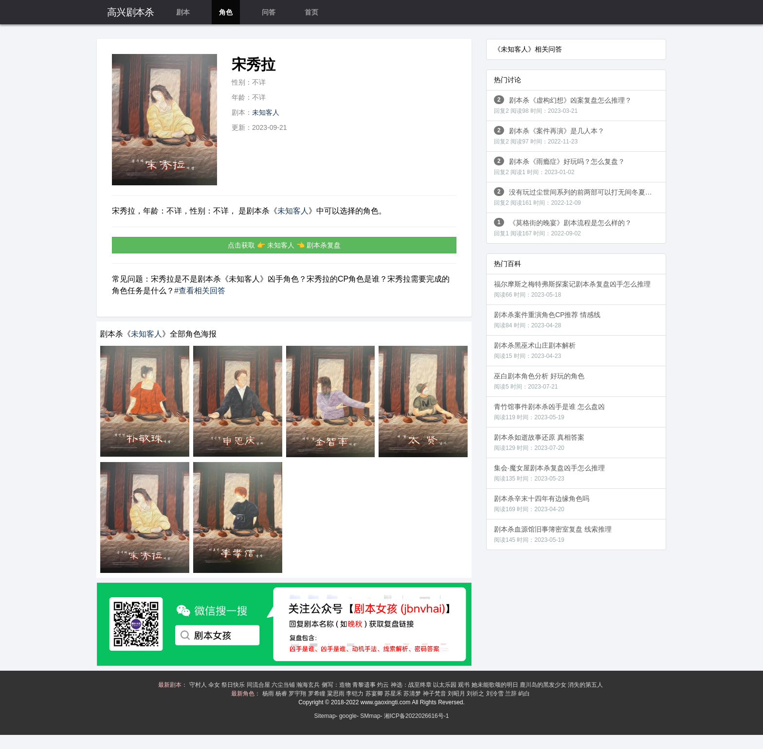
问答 (268, 12)
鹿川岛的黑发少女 (544, 684)
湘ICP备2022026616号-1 (416, 716)
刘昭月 (457, 693)
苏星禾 (393, 693)
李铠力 (355, 693)
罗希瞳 (317, 693)
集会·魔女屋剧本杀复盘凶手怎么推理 (549, 473)
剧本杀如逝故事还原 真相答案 (539, 442)
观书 (464, 684)
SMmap (370, 716)
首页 (311, 12)
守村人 (198, 684)
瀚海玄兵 (308, 684)
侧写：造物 (337, 684)
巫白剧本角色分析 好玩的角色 (539, 381)
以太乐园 (445, 684)
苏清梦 (412, 693)
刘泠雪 (495, 693)
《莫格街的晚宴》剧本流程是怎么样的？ (563, 227)
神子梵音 (435, 693)
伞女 (214, 684)
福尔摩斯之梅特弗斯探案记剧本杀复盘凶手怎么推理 (572, 289)
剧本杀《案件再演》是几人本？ (549, 135)
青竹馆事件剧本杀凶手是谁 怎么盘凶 (549, 412)
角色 (226, 12)
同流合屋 (259, 684)
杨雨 (268, 693)
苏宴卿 (374, 693)
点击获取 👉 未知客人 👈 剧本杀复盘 (284, 245)
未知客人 (265, 112)
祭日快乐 (233, 684)
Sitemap (325, 716)
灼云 (383, 684)
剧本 (183, 12)
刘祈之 (476, 693)
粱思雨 (336, 693)
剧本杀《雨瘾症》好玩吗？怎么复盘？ (559, 166)
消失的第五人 (586, 684)
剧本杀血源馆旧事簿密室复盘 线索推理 (553, 534)
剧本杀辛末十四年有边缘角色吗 (541, 504)
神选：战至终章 (412, 684)
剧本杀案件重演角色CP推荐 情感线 (547, 320)
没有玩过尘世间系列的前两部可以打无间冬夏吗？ (576, 196)
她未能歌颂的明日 (496, 684)
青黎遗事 (364, 684)
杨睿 (282, 693)
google (348, 716)
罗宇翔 (298, 693)
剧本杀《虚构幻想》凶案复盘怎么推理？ (563, 104)
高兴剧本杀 (130, 12)
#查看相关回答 (199, 290)
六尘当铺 (284, 684)
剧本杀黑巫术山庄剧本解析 (535, 350)
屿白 (524, 693)
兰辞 (511, 693)
